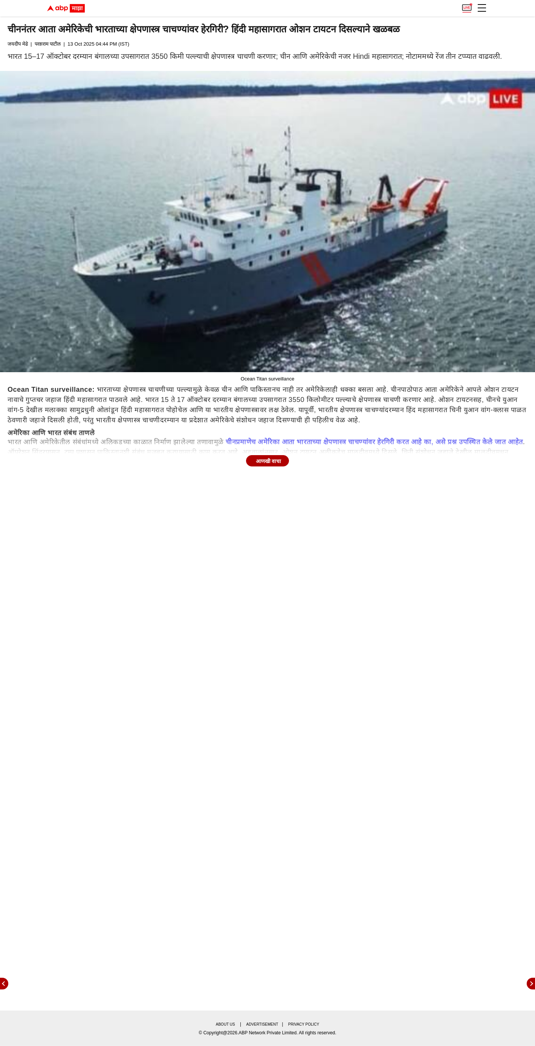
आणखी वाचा (268, 461)
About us (225, 1024)
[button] (482, 8)
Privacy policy (303, 1024)
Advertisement (262, 1024)
